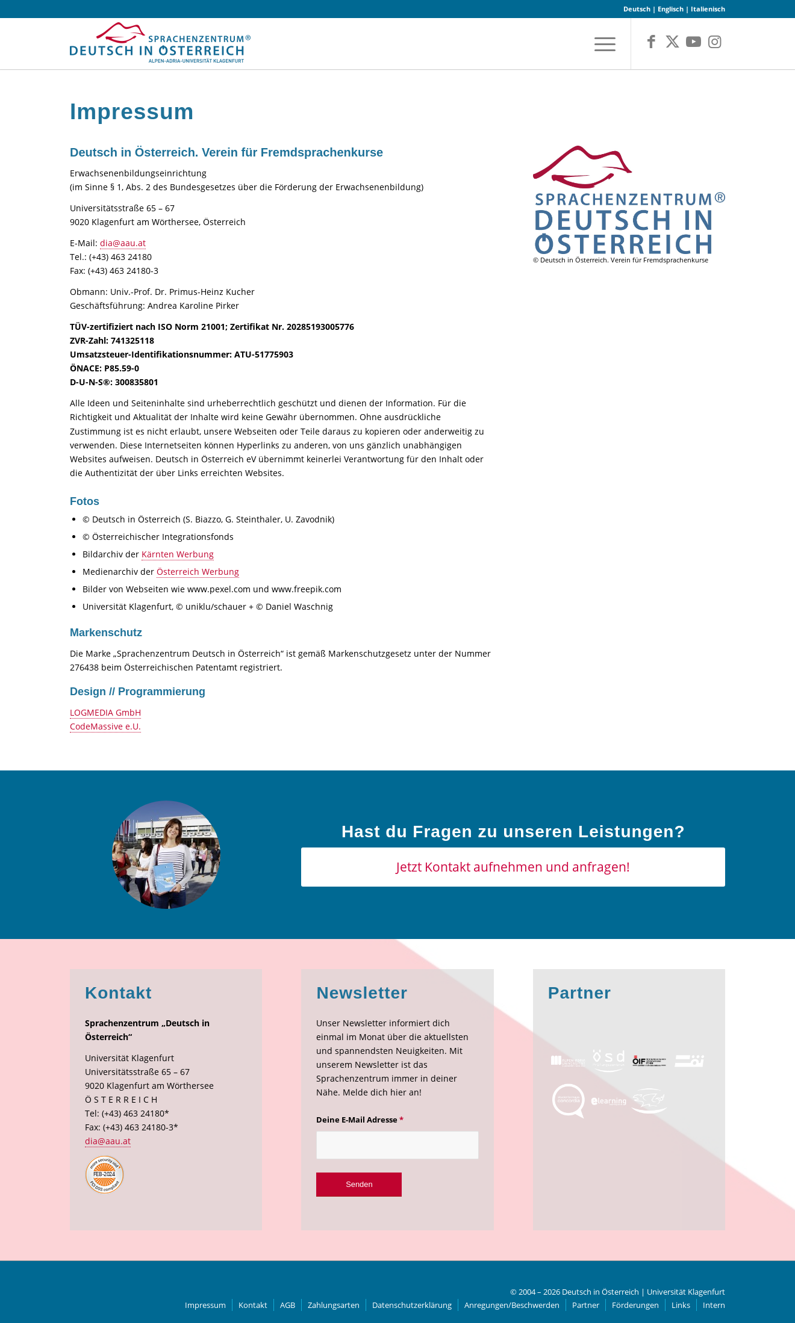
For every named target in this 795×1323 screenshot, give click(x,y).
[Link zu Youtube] (693, 41)
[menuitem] (601, 43)
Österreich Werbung (198, 571)
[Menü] (601, 43)
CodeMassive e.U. (105, 726)
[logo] (160, 46)
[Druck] (629, 200)
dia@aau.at (123, 243)
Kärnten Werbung (178, 554)
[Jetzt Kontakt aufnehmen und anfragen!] (513, 867)
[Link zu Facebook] (651, 41)
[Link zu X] (672, 41)
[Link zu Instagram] (714, 41)
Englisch (671, 8)
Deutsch (636, 8)
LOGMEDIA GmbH (105, 712)
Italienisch (708, 8)
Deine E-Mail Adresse (360, 1119)
